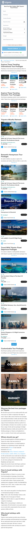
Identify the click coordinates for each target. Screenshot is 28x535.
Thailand (15, 451)
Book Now (24, 144)
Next (25, 82)
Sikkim (15, 453)
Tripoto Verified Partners (7, 87)
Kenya (11, 447)
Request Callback (14, 48)
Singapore (22, 453)
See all (14, 150)
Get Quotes (23, 214)
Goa (19, 453)
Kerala (9, 449)
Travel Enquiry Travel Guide (9, 60)
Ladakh (11, 453)
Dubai (11, 451)
